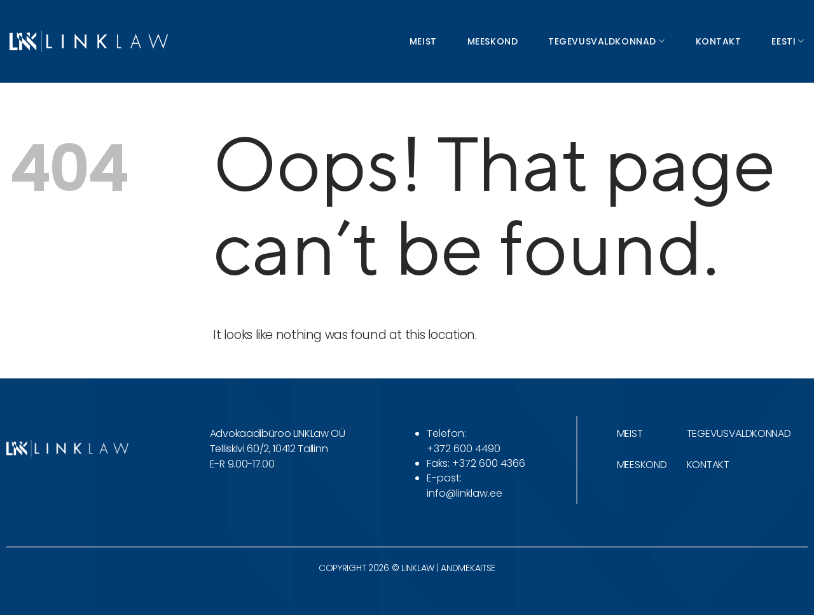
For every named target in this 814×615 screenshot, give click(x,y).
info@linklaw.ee (464, 493)
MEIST (629, 433)
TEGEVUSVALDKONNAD (739, 433)
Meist (423, 41)
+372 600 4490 (463, 448)
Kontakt (719, 41)
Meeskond (492, 41)
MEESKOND (641, 464)
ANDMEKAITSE (468, 568)
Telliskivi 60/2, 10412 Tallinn (269, 448)
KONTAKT (708, 464)
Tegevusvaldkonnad (606, 41)
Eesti (787, 41)
